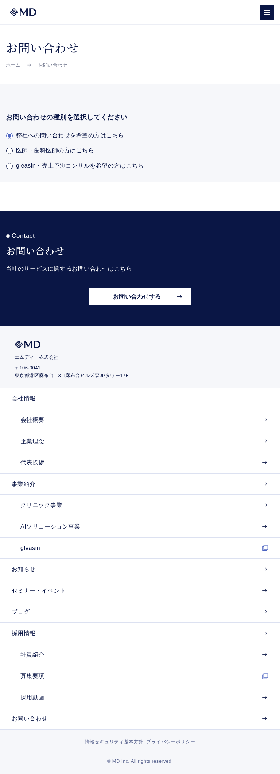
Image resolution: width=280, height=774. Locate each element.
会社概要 (32, 420)
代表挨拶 (32, 462)
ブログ (21, 612)
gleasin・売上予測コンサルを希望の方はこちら (80, 165)
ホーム (13, 65)
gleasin (30, 548)
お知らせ (24, 569)
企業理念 (32, 441)
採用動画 (32, 697)
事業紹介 (24, 484)
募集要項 (32, 676)
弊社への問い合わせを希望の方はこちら (70, 135)
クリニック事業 (41, 505)
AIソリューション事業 (50, 526)
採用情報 (24, 633)
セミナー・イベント (39, 591)
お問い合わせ (30, 718)
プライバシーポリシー (170, 741)
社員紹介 (32, 655)
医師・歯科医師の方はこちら (55, 150)
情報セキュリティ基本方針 (114, 741)
